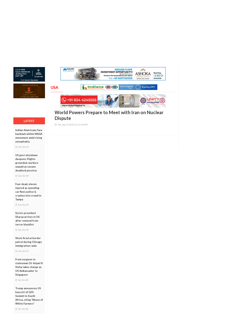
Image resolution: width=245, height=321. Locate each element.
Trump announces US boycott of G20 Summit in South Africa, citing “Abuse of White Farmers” (29, 296)
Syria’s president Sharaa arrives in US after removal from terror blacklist (27, 218)
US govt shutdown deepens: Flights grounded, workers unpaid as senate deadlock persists (26, 163)
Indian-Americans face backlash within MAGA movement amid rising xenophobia (28, 136)
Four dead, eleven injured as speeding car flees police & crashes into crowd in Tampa (28, 192)
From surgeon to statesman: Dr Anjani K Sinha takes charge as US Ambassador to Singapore (29, 267)
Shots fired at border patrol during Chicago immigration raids (28, 242)
